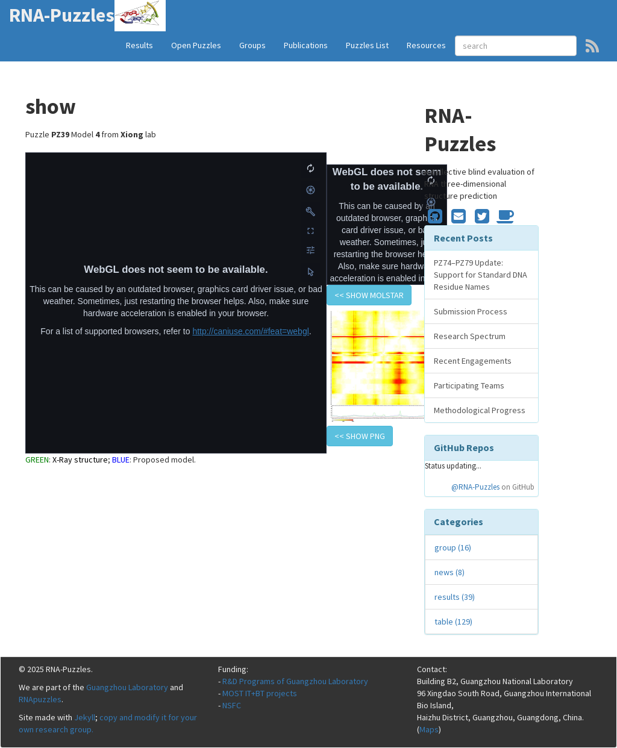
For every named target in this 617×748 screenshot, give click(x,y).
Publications (306, 45)
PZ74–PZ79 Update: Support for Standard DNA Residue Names (480, 274)
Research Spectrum (470, 336)
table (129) (453, 621)
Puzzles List (367, 45)
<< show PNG (359, 436)
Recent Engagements (473, 360)
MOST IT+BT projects (259, 693)
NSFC (231, 705)
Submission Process (470, 311)
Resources (426, 45)
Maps (429, 729)
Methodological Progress (479, 410)
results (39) (454, 596)
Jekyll (84, 717)
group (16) (452, 547)
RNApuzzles (40, 699)
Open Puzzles (196, 45)
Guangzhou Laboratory (127, 687)
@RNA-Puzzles (475, 487)
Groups (252, 45)
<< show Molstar (369, 295)
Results (139, 45)
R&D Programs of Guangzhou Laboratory (295, 681)
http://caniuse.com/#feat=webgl (250, 331)
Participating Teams (469, 385)
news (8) (449, 572)
